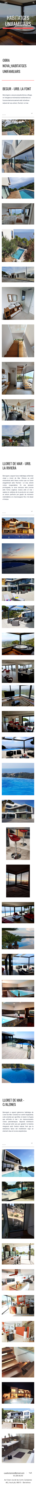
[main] (18, 22)
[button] (2, 2)
